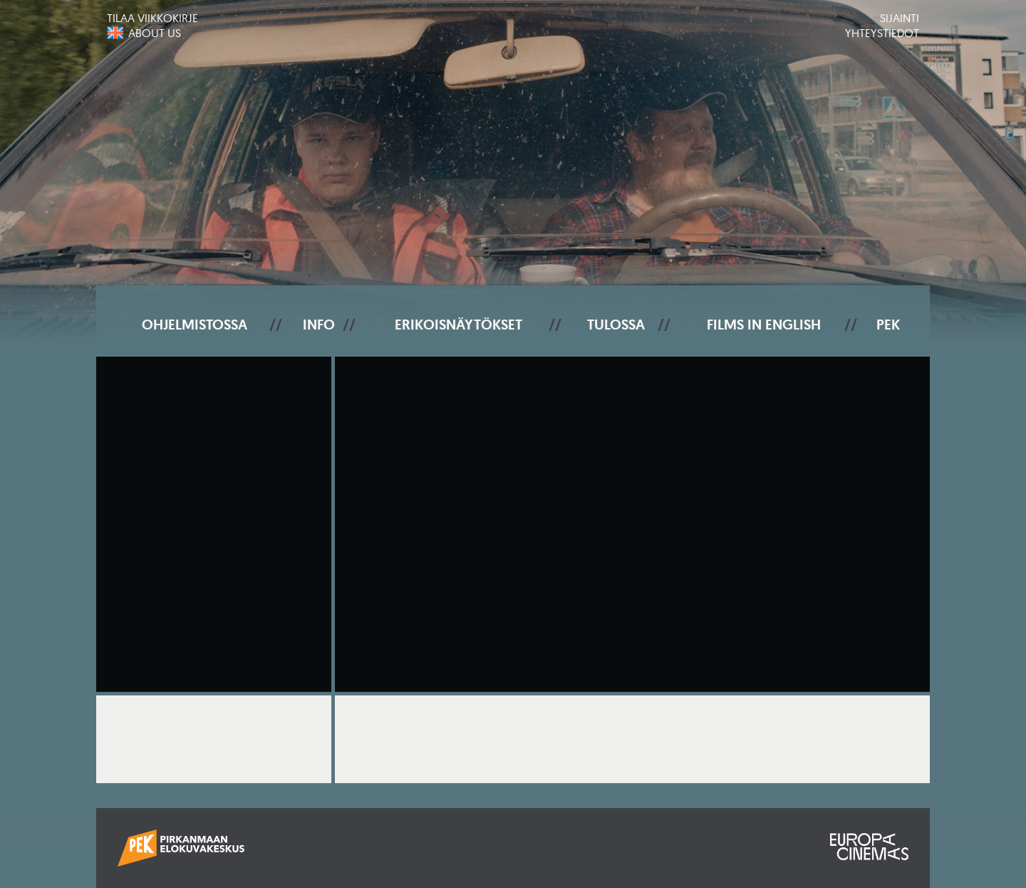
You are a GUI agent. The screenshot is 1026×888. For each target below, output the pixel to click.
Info (319, 324)
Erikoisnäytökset (458, 324)
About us (154, 33)
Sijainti (899, 18)
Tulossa (616, 324)
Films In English (764, 324)
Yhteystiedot (882, 33)
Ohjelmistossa (194, 324)
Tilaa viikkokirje (152, 18)
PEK (888, 324)
